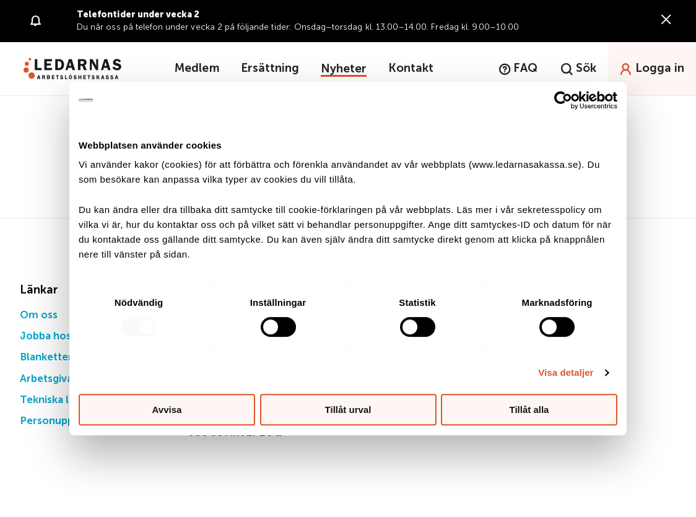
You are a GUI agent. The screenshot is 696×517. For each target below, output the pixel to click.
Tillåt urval (348, 409)
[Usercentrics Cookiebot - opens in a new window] (563, 100)
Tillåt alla (529, 409)
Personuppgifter (61, 421)
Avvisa (167, 409)
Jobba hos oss (55, 336)
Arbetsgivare (52, 379)
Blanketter (46, 357)
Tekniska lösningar (66, 400)
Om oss (39, 315)
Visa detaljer (565, 372)
